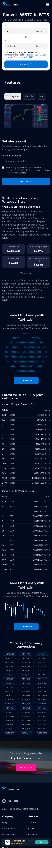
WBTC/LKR (42, 691)
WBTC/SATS (42, 733)
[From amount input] (19, 31)
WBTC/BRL (42, 662)
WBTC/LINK (26, 733)
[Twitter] (10, 801)
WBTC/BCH (9, 658)
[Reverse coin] (26, 36)
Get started (26, 767)
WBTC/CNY (26, 671)
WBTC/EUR (26, 679)
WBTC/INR (26, 687)
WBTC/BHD (42, 658)
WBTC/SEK (10, 712)
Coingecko (18, 57)
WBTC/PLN (10, 708)
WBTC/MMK (26, 695)
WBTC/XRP (26, 729)
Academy (33, 822)
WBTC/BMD (9, 662)
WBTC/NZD (9, 704)
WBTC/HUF (26, 683)
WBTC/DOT (26, 675)
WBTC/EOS (42, 675)
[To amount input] (19, 46)
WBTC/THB (42, 712)
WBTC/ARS (26, 654)
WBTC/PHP (26, 704)
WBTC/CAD (26, 666)
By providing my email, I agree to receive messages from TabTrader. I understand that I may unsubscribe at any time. (28, 170)
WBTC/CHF (42, 666)
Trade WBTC (26, 64)
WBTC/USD (9, 720)
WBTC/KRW (9, 691)
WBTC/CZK (42, 671)
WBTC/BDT (26, 658)
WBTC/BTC (10, 666)
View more (26, 273)
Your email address (11, 156)
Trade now (26, 380)
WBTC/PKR (42, 704)
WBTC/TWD (26, 716)
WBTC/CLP (10, 671)
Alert (41, 96)
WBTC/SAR (42, 708)
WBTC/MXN (42, 695)
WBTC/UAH (42, 716)
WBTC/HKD (10, 683)
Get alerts (26, 181)
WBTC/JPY (42, 687)
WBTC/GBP (42, 679)
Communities (8, 828)
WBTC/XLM (10, 729)
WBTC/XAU (26, 725)
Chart (31, 828)
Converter (33, 834)
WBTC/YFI (42, 729)
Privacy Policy (9, 834)
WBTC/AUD (42, 654)
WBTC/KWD (26, 691)
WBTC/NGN (26, 700)
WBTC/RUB (26, 708)
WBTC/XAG (9, 725)
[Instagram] (4, 801)
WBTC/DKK (10, 675)
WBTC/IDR (42, 683)
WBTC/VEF (26, 720)
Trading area (12, 96)
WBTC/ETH (10, 679)
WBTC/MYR (9, 700)
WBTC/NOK (42, 700)
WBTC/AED (10, 654)
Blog (4, 822)
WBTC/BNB (26, 662)
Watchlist (29, 96)
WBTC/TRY (10, 716)
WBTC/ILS (10, 687)
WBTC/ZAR (9, 733)
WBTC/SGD (26, 712)
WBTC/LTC (10, 695)
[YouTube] (16, 801)
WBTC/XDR (42, 725)
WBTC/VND (42, 720)
